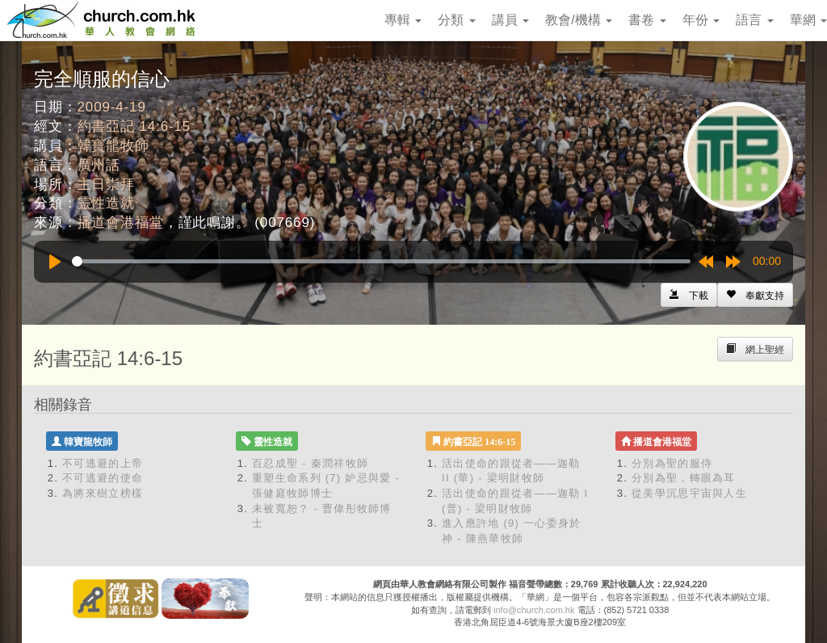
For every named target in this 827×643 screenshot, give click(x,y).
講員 (510, 20)
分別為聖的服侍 (672, 463)
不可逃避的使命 (102, 478)
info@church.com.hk (533, 610)
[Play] (55, 262)
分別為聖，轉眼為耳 (684, 478)
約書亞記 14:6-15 (134, 126)
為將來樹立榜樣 (102, 493)
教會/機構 (578, 20)
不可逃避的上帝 (102, 463)
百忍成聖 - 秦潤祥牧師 (310, 463)
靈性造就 (106, 203)
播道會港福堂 (121, 222)
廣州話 (99, 165)
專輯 (403, 20)
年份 (701, 20)
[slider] (381, 261)
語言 (754, 20)
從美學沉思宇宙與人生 (689, 493)
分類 (456, 20)
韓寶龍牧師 (113, 145)
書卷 (646, 20)
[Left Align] (755, 295)
